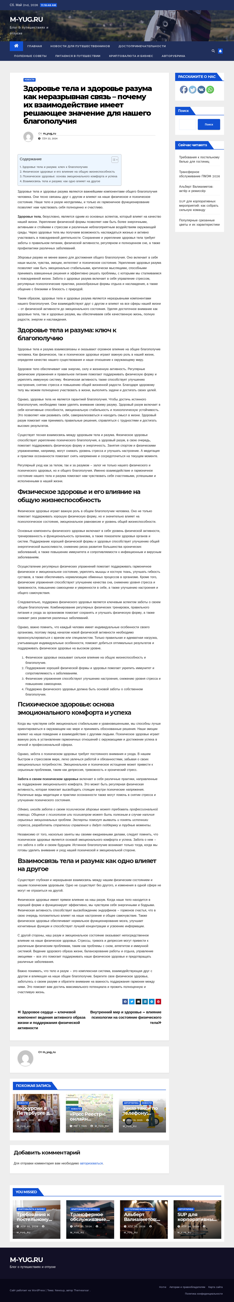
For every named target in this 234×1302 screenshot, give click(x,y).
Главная (34, 46)
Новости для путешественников (80, 46)
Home (162, 1287)
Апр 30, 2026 (29, 1226)
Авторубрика (173, 56)
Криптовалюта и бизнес (131, 56)
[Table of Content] (114, 160)
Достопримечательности (142, 46)
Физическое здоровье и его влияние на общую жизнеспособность (69, 171)
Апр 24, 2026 (190, 1226)
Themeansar (81, 1290)
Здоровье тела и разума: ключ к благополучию (55, 167)
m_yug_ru (49, 133)
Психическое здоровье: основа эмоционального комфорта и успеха (70, 176)
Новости (29, 80)
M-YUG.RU (26, 19)
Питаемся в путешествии (77, 56)
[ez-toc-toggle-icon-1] (112, 160)
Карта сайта (215, 1287)
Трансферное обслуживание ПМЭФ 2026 (88, 1219)
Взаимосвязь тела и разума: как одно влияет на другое (61, 181)
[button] (213, 51)
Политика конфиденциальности (204, 1293)
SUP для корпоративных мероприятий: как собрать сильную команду (198, 205)
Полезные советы (30, 56)
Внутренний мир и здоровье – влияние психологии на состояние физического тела (125, 1017)
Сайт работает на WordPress (28, 1290)
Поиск (183, 111)
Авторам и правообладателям (187, 1287)
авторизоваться (91, 1163)
